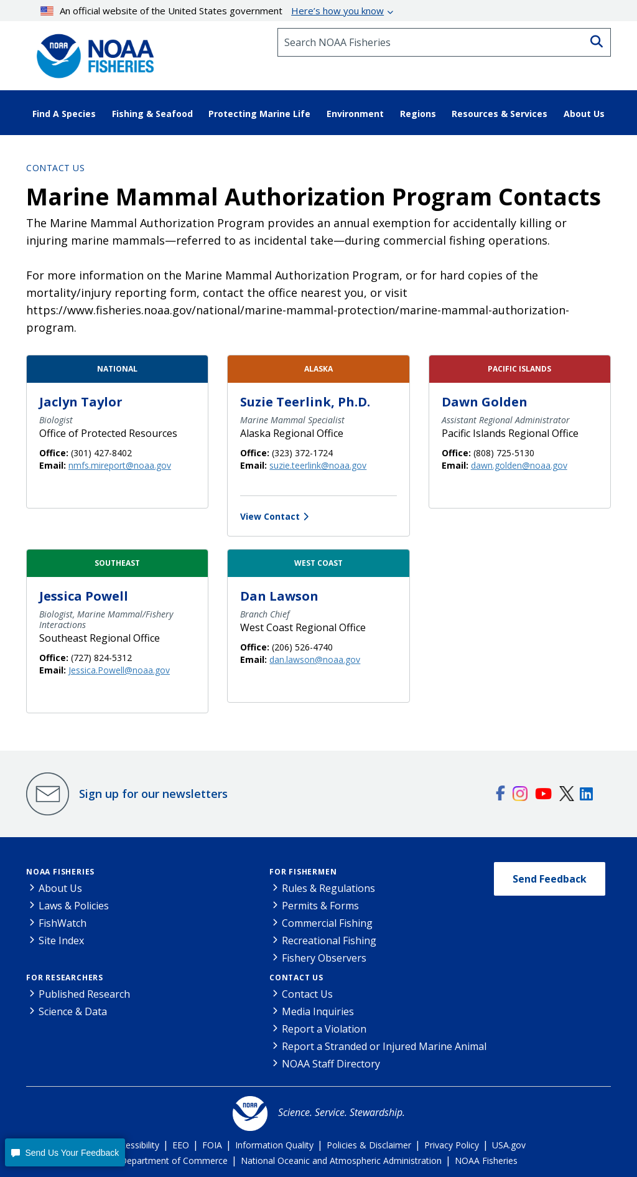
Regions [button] (418, 114)
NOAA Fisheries (60, 871)
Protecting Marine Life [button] (259, 114)
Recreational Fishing (329, 940)
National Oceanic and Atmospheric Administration (341, 1160)
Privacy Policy (451, 1145)
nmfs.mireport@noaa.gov (119, 465)
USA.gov (509, 1145)
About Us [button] (584, 114)
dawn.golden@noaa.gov (519, 465)
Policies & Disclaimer (369, 1145)
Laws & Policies (74, 905)
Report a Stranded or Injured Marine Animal (384, 1046)
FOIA (212, 1145)
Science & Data (73, 1011)
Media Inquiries (318, 1011)
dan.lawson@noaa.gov (314, 659)
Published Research (84, 994)
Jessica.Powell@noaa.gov (119, 670)
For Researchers (64, 977)
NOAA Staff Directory (331, 1064)
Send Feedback (550, 879)
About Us (60, 888)
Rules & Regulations (328, 888)
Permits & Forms (320, 905)
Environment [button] (355, 114)
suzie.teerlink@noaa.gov (317, 465)
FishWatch (62, 923)
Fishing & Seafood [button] (152, 114)
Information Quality (274, 1145)
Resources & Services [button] (499, 114)
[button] (65, 1152)
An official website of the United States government (212, 10)
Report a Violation (324, 1029)
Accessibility (135, 1145)
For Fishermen (303, 871)
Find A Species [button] (64, 114)
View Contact (270, 516)
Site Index (61, 940)
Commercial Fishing (327, 923)
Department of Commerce (174, 1160)
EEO (180, 1145)
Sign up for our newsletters (153, 793)
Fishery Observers (324, 958)
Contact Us (55, 168)
